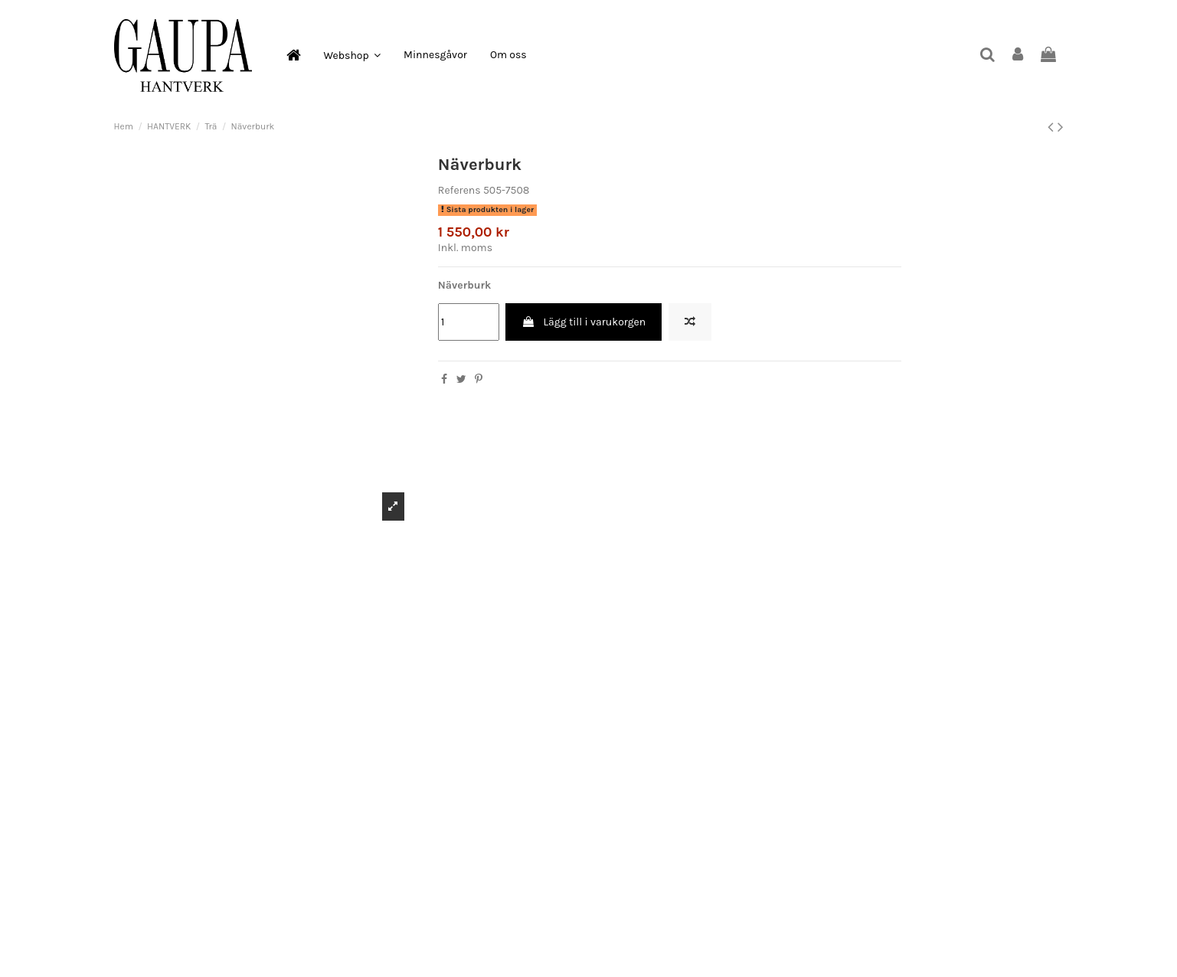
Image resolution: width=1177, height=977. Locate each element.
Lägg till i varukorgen (583, 321)
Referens (459, 190)
